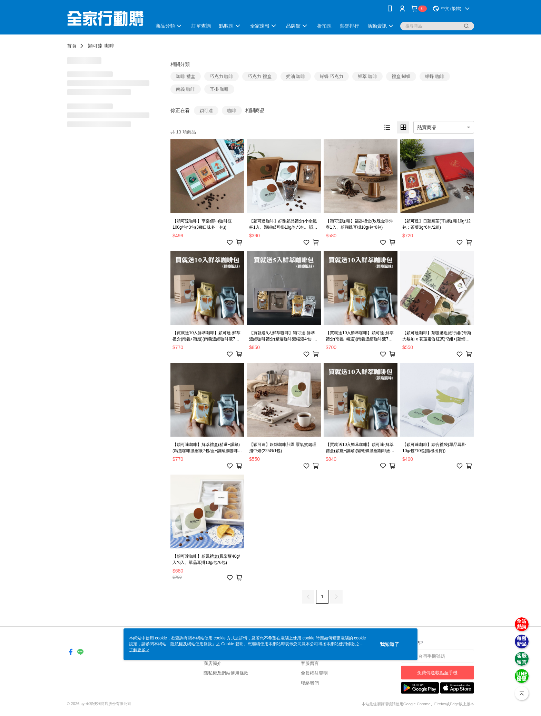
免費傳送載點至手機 (437, 672)
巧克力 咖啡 (222, 76)
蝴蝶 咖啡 (434, 76)
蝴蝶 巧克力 (332, 76)
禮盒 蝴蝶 (401, 76)
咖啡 (109, 46)
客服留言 (310, 663)
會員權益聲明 (314, 673)
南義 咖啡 (185, 89)
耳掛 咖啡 (219, 89)
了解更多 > (139, 649)
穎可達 (95, 46)
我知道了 (389, 644)
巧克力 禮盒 (260, 76)
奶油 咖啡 (295, 76)
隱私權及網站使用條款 (226, 673)
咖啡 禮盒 (185, 76)
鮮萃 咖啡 (367, 76)
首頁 (72, 46)
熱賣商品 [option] (426, 127)
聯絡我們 (310, 683)
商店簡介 (213, 663)
